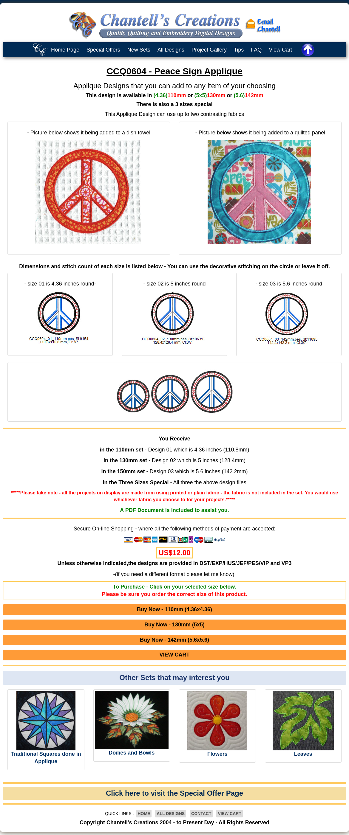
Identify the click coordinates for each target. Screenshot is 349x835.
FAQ (256, 50)
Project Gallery (209, 50)
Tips (239, 50)
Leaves (303, 754)
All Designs (170, 50)
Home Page (65, 50)
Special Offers (103, 50)
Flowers (217, 754)
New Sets (138, 50)
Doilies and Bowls (132, 753)
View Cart (280, 50)
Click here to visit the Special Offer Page (174, 793)
